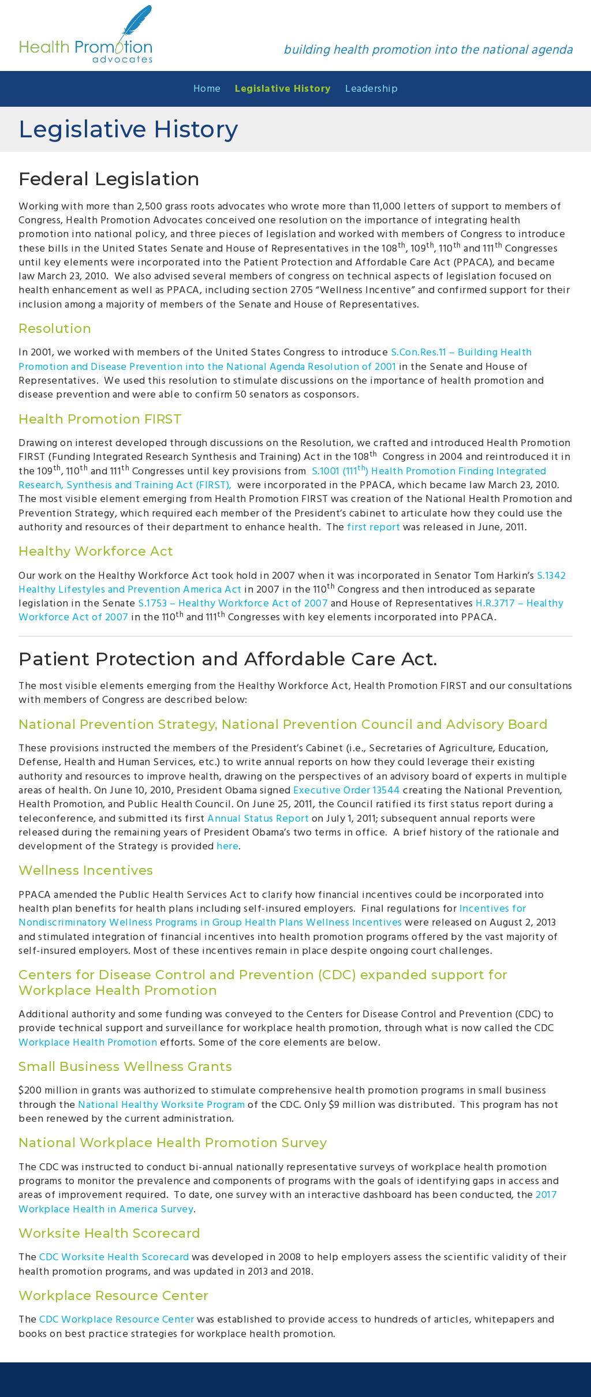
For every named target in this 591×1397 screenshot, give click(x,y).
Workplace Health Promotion (87, 1042)
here (227, 845)
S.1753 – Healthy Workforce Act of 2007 (233, 603)
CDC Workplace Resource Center (116, 1319)
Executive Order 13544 (347, 789)
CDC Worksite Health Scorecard (114, 1256)
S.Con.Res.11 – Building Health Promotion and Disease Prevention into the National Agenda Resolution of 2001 (275, 358)
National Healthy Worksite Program (161, 1104)
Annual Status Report (258, 818)
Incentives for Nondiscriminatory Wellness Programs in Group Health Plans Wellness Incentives (272, 915)
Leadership (371, 88)
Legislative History (283, 88)
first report (373, 526)
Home (207, 88)
